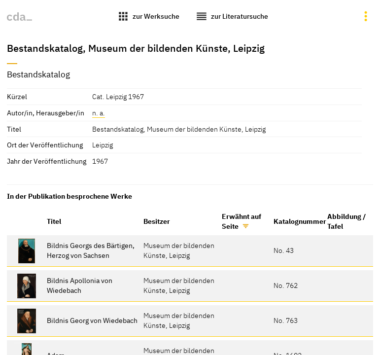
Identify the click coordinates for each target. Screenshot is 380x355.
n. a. (98, 112)
